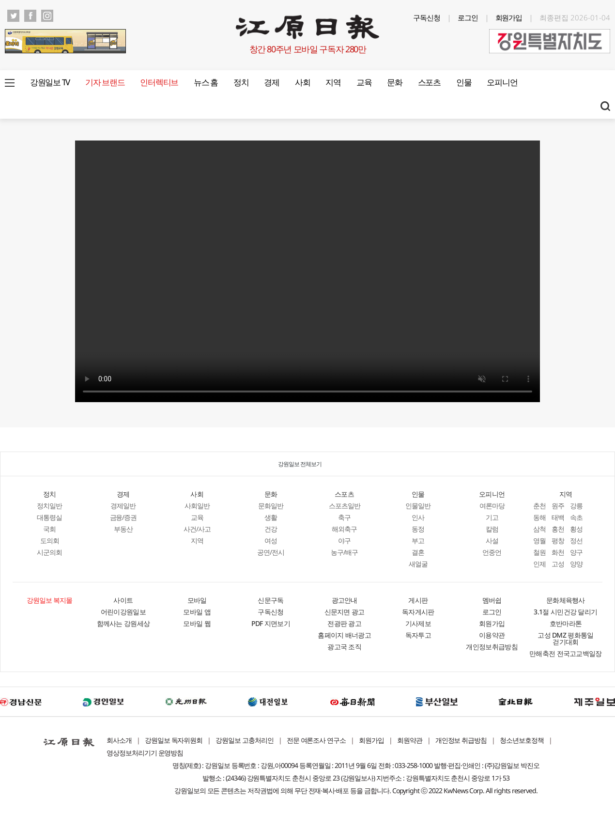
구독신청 (426, 17)
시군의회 (49, 552)
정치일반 (49, 505)
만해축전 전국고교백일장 (565, 653)
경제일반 (123, 505)
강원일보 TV (50, 82)
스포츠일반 (344, 505)
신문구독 (270, 600)
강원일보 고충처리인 (244, 740)
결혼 (418, 552)
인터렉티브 (159, 82)
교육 (363, 82)
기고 (492, 517)
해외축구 (344, 528)
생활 (270, 517)
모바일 (197, 600)
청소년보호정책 (522, 740)
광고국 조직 (344, 646)
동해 (539, 517)
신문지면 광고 (344, 611)
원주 (558, 505)
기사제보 (418, 623)
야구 (344, 540)
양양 (576, 563)
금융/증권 (123, 517)
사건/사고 (197, 528)
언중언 (491, 552)
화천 (558, 552)
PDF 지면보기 (270, 623)
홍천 (558, 528)
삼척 (539, 528)
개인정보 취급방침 (461, 740)
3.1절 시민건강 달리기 (565, 611)
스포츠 (429, 82)
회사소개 (119, 740)
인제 (539, 563)
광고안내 (344, 600)
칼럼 (492, 528)
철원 (539, 552)
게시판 (418, 600)
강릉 (576, 505)
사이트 (123, 600)
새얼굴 (418, 563)
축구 (344, 517)
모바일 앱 (197, 611)
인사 (418, 517)
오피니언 (502, 82)
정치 (240, 82)
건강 (270, 528)
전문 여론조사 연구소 (316, 740)
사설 (492, 540)
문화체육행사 (565, 600)
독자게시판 (418, 611)
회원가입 (509, 17)
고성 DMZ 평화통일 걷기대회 (565, 638)
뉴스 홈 (206, 82)
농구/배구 (344, 552)
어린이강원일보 (123, 611)
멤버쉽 (492, 600)
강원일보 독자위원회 (174, 740)
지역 (332, 82)
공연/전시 (270, 552)
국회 (49, 528)
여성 (270, 540)
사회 (302, 82)
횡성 (576, 528)
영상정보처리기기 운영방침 (145, 752)
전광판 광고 (344, 623)
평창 (558, 540)
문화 (394, 82)
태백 (558, 517)
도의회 (49, 540)
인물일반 (417, 505)
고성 (558, 563)
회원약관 (409, 740)
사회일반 (197, 505)
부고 (418, 540)
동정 (418, 528)
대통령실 (49, 517)
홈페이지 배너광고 (344, 635)
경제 (271, 82)
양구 (576, 552)
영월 (539, 540)
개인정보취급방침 (491, 646)
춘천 (539, 505)
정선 (576, 540)
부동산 (123, 528)
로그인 (468, 17)
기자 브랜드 (104, 82)
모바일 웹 (197, 623)
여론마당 (492, 505)
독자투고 (418, 635)
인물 (463, 82)
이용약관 (492, 635)
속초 (576, 517)
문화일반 (270, 505)
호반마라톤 (566, 623)
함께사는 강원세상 (123, 623)
